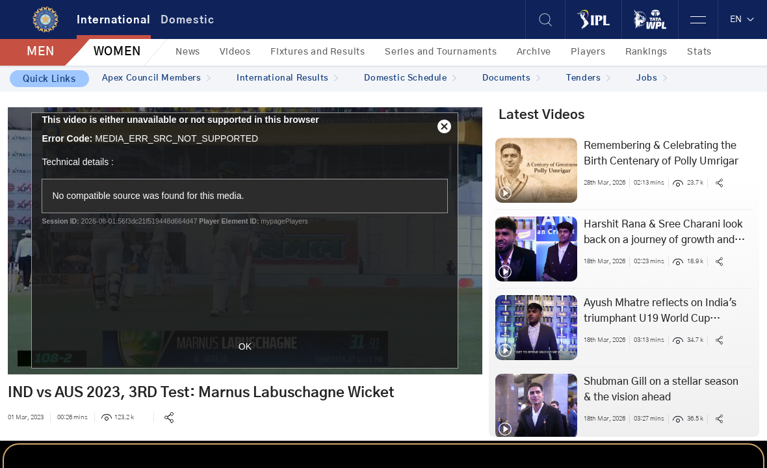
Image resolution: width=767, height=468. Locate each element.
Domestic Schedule (410, 78)
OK (245, 346)
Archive (534, 52)
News (188, 52)
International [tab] (114, 20)
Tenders (588, 78)
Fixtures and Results (317, 52)
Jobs (651, 78)
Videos (235, 52)
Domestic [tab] (187, 20)
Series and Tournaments (441, 52)
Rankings (646, 52)
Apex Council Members (156, 78)
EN (742, 19)
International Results (287, 78)
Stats (699, 52)
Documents (511, 78)
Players (588, 52)
